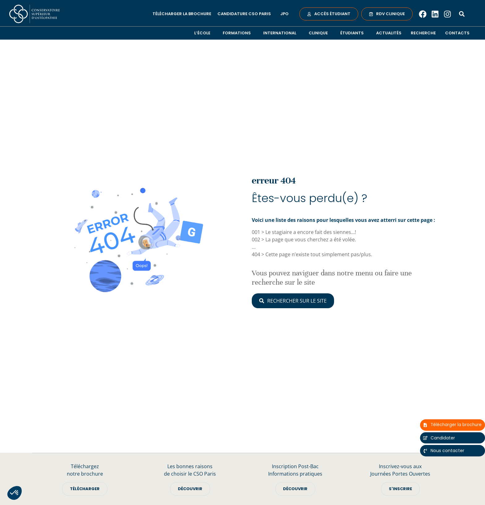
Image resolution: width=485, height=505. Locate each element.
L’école (203, 33)
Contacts (457, 33)
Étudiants (353, 33)
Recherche (423, 33)
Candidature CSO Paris (245, 14)
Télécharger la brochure (181, 14)
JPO (284, 14)
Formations (238, 33)
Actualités (388, 33)
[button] (14, 493)
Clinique (320, 33)
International (281, 33)
